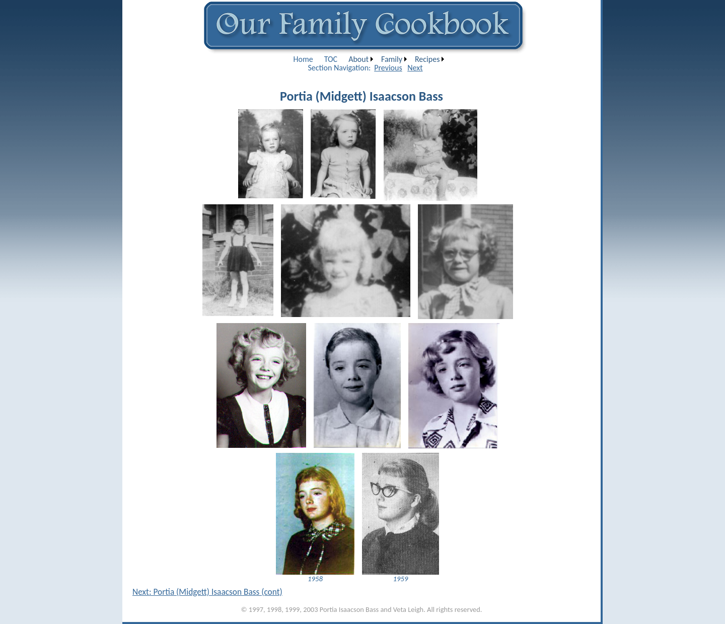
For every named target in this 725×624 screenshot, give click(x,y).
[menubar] (367, 59)
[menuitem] (303, 59)
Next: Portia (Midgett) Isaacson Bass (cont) (207, 591)
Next (414, 67)
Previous (388, 67)
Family (391, 59)
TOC (330, 59)
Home (303, 59)
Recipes (427, 59)
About (358, 59)
